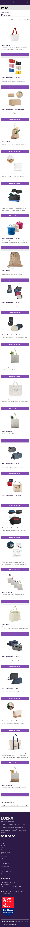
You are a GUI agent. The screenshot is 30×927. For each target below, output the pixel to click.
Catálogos (3, 847)
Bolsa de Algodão (7, 366)
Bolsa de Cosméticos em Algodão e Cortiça (14, 720)
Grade (4, 22)
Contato (3, 858)
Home (2, 12)
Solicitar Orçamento (15, 54)
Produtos (7, 12)
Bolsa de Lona (6, 45)
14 (17, 805)
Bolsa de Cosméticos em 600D (10, 206)
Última (3, 807)
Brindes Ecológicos (6, 871)
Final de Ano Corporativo (7, 869)
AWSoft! (14, 924)
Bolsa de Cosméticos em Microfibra (11, 77)
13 (14, 805)
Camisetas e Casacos (6, 873)
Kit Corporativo (5, 866)
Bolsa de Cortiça (6, 141)
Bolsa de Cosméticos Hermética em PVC (13, 173)
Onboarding (4, 856)
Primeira (4, 805)
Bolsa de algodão (7, 399)
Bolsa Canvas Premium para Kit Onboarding (14, 753)
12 (11, 805)
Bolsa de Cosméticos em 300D (10, 656)
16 (23, 805)
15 (20, 805)
